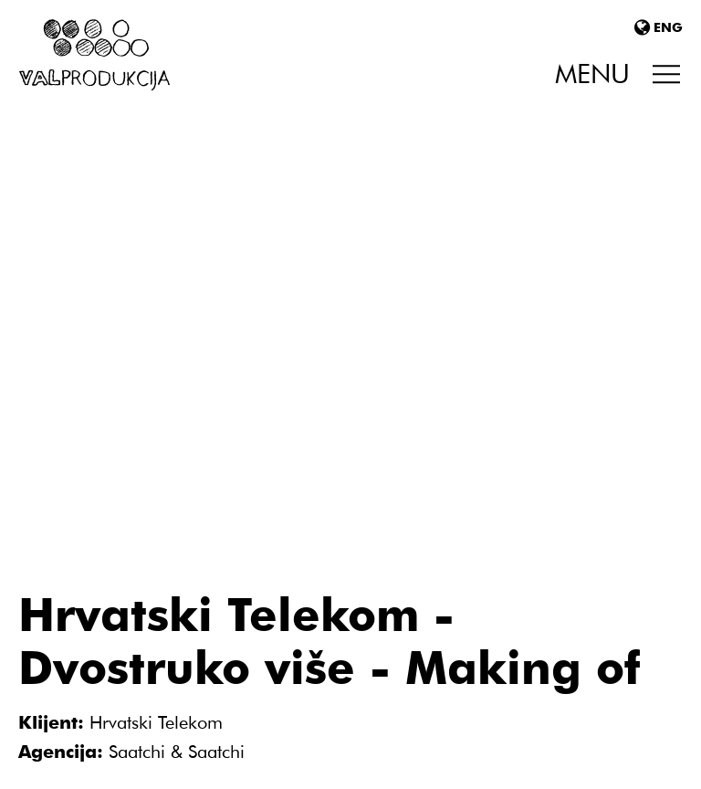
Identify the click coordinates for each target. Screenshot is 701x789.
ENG (658, 27)
